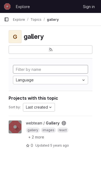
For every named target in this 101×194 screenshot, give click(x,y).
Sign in (89, 6)
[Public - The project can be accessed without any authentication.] (64, 123)
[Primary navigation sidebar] (6, 19)
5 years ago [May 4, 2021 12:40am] (59, 145)
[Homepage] (7, 6)
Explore (23, 6)
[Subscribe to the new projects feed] (50, 49)
